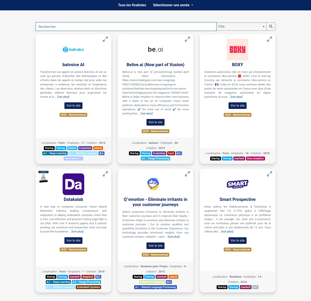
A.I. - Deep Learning (55, 153)
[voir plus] (63, 96)
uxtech (98, 148)
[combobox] (241, 26)
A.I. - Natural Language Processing (155, 287)
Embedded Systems (88, 287)
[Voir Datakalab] (105, 174)
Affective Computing (152, 281)
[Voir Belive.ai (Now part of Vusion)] (187, 39)
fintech (72, 148)
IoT (255, 287)
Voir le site (73, 105)
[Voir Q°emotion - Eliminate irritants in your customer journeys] (187, 174)
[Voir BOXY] (269, 39)
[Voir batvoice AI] (105, 39)
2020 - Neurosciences (73, 114)
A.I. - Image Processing (155, 158)
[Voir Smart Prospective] (269, 174)
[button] (173, 5)
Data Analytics (255, 158)
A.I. (102, 153)
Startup (49, 148)
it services (85, 148)
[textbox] (241, 26)
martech (239, 158)
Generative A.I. (73, 158)
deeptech (88, 276)
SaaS (171, 153)
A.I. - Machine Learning (83, 153)
